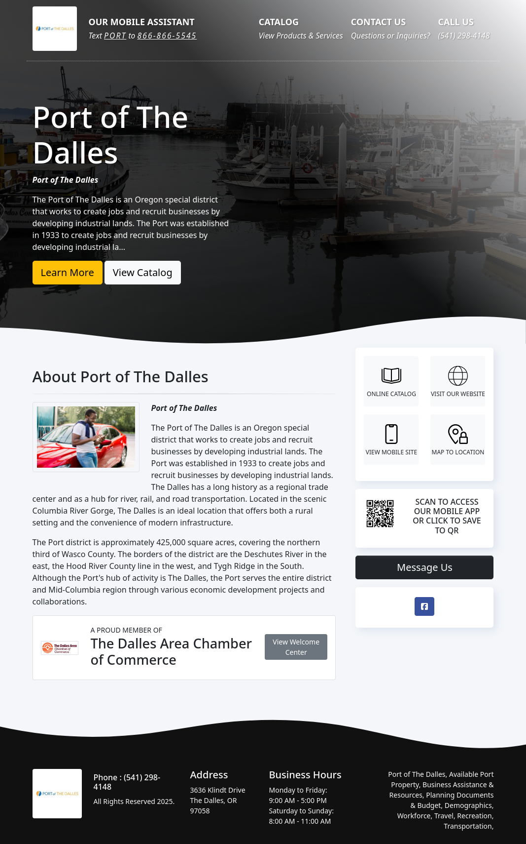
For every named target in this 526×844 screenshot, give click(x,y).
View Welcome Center (296, 647)
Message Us (425, 567)
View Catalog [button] (143, 272)
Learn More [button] (67, 272)
